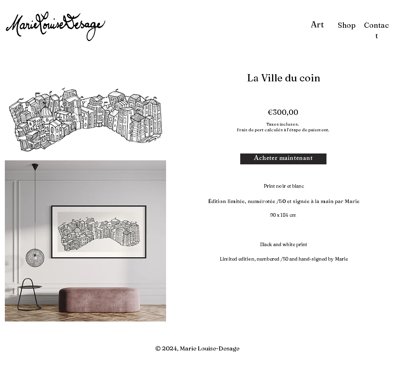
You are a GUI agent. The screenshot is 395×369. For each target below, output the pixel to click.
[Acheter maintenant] (283, 158)
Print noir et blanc (284, 186)
